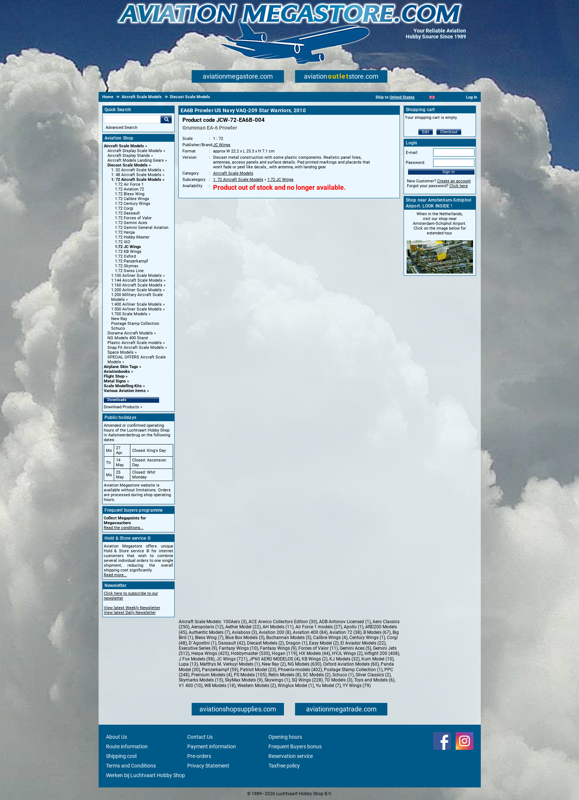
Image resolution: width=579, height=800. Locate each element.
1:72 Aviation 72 (129, 189)
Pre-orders (199, 756)
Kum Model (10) (378, 659)
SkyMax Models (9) (244, 680)
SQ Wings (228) (307, 680)
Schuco (118, 328)
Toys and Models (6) (374, 680)
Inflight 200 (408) (381, 653)
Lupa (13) (188, 664)
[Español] (441, 97)
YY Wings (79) (357, 685)
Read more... (115, 575)
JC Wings (221, 145)
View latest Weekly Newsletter (132, 607)
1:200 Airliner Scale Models (136, 290)
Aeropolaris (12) (207, 626)
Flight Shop (114, 376)
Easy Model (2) (324, 643)
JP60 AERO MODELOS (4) (274, 659)
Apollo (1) (353, 626)
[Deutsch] (450, 97)
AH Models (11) (278, 626)
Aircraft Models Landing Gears (135, 160)
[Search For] (132, 119)
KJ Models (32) (344, 659)
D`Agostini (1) (202, 643)
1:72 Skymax (126, 266)
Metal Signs (115, 381)
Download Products (121, 407)
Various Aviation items (125, 390)
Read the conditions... (124, 527)
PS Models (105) (250, 674)
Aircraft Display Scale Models (134, 150)
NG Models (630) (304, 664)
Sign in (448, 171)
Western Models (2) (256, 685)
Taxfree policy (284, 766)
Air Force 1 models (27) (318, 626)
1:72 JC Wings (128, 246)
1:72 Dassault (127, 213)
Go (166, 119)
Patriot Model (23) (258, 669)
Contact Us (200, 737)
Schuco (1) (343, 674)
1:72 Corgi (124, 208)
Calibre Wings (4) (330, 637)
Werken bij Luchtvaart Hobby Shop (145, 775)
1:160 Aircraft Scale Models (136, 285)
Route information (127, 746)
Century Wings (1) (367, 637)
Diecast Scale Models (127, 165)
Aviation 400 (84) (310, 632)
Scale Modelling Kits (123, 386)
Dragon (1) (296, 643)
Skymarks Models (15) (201, 680)
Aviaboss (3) (244, 632)
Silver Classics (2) (373, 674)
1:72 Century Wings (132, 203)
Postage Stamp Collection (135, 323)
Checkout (449, 132)
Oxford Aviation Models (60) (351, 664)
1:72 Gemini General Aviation (141, 227)
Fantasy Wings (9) (278, 648)
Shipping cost (121, 756)
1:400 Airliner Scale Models (136, 304)
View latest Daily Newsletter (130, 612)
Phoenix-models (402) (300, 669)
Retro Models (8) (284, 674)
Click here (458, 185)
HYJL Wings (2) (347, 653)
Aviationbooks (117, 371)
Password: (415, 162)
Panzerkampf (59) (220, 669)
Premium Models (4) (211, 674)
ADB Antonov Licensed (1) (345, 621)
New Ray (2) (274, 664)
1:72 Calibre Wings (132, 198)
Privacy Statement (208, 766)
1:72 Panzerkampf (131, 261)
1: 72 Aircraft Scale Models (136, 179)
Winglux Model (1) (296, 685)
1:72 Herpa (125, 232)
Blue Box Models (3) (244, 637)
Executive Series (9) (198, 648)
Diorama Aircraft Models (130, 333)
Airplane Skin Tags (121, 366)
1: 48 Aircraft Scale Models (136, 174)
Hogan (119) (284, 653)
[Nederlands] (423, 97)
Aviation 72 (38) (345, 632)
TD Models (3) (338, 680)
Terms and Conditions (131, 766)
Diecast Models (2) (265, 643)
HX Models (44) (314, 653)
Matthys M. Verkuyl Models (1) (230, 664)
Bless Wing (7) (209, 637)
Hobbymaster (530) (250, 653)
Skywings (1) (277, 680)
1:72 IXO (122, 242)
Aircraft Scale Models (124, 146)
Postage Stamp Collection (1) (353, 669)
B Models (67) (377, 632)
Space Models (120, 352)
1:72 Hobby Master (132, 237)
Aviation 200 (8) (275, 632)
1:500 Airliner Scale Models (136, 309)
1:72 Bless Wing (129, 194)
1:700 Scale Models (129, 314)
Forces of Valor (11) (318, 648)
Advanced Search (121, 127)
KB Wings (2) (315, 659)
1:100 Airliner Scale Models (136, 275)
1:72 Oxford (125, 256)
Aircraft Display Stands (128, 155)
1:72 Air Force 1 (129, 184)
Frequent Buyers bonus (295, 746)
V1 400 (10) (190, 685)
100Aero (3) (235, 621)
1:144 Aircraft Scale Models (136, 280)
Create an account (454, 181)
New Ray (119, 318)
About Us (116, 737)
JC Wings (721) (231, 659)
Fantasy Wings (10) (238, 648)
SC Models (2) (316, 674)
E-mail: (412, 152)
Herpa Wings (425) (210, 653)
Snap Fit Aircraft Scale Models (135, 347)
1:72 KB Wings (128, 251)
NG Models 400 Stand (127, 338)
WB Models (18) (220, 685)
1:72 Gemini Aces (131, 222)
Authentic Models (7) (209, 632)
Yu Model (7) (328, 685)
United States (402, 97)
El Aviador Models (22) (363, 643)
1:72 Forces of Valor (133, 218)
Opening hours (285, 737)
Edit (425, 132)
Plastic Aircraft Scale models (134, 342)
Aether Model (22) (243, 626)
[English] (432, 97)
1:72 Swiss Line (129, 270)
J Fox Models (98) (197, 659)
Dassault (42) (231, 643)
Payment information (211, 746)
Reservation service (290, 756)
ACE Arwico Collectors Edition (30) (283, 621)
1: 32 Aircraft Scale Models (136, 170)
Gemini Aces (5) (355, 648)
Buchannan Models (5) (288, 637)
